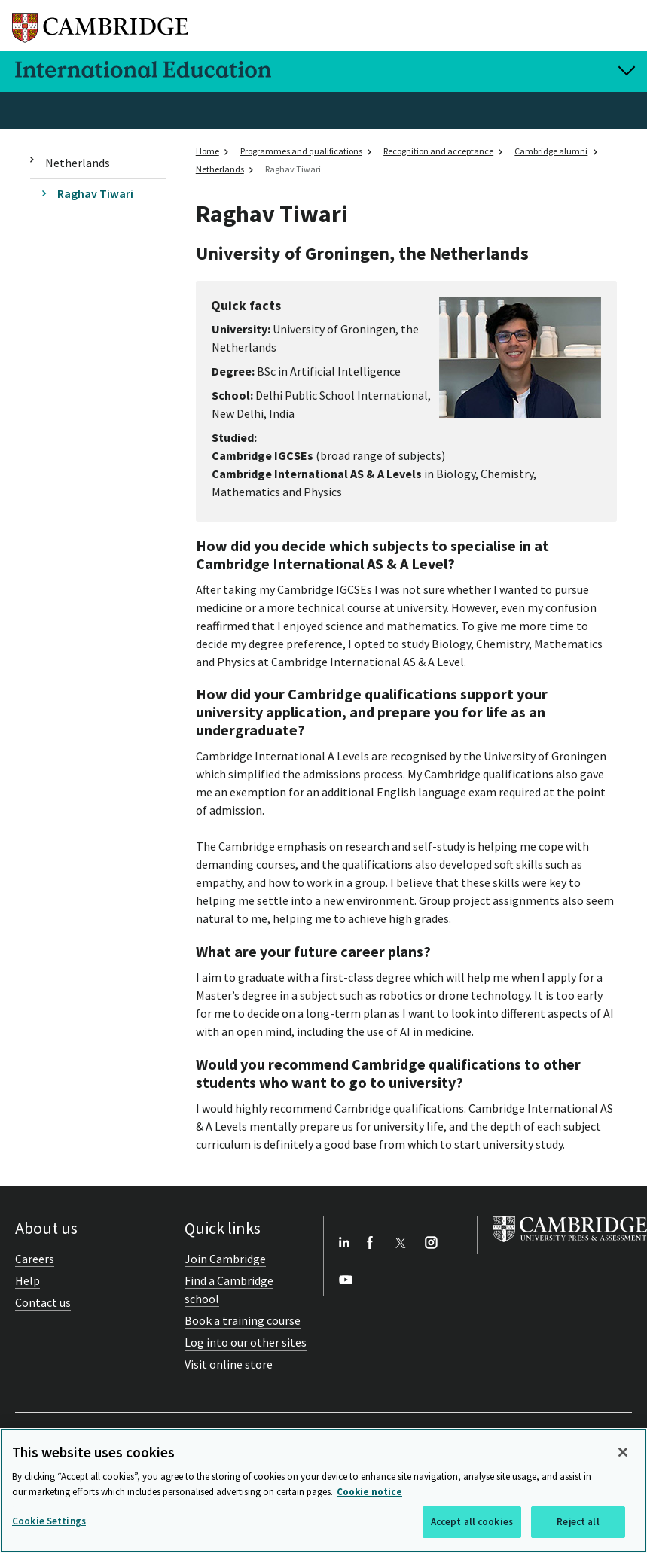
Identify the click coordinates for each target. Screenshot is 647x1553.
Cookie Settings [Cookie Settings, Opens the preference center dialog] (49, 1521)
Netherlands (77, 162)
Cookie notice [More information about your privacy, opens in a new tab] (369, 1491)
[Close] (622, 1452)
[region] (323, 1490)
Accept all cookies (472, 1521)
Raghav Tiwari (95, 193)
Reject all (578, 1521)
